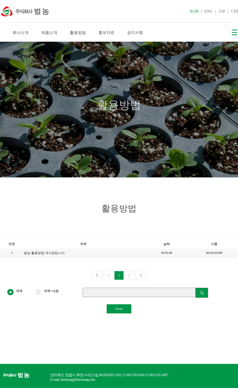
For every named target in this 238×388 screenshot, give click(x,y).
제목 (15, 291)
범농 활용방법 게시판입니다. (45, 253)
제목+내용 (47, 291)
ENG (208, 11)
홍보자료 (106, 32)
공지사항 (135, 32)
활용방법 (78, 32)
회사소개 (21, 32)
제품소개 (49, 32)
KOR (194, 11)
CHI (234, 11)
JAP (222, 11)
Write (119, 309)
